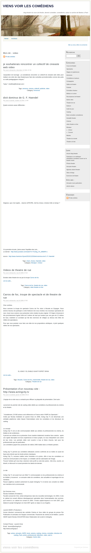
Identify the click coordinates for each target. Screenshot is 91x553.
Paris (20, 535)
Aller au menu (72, 45)
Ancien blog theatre (72, 153)
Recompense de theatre (73, 96)
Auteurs (68, 106)
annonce (25, 88)
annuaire (18, 533)
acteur (13, 533)
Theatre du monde (71, 138)
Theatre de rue (36, 381)
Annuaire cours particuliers (74, 183)
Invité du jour (70, 109)
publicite (42, 88)
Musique (34, 263)
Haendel (38, 261)
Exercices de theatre (72, 175)
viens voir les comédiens (28, 6)
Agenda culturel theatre (73, 169)
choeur (33, 261)
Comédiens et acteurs (72, 78)
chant (28, 261)
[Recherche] (71, 55)
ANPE (24, 533)
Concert (70, 132)
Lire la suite (7, 281)
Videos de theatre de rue (17, 270)
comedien (50, 533)
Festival (68, 87)
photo (25, 535)
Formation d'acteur (71, 90)
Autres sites (37, 537)
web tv (50, 535)
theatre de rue (38, 285)
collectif (36, 88)
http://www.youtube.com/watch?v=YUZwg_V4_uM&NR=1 (29, 252)
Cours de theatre (71, 66)
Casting (68, 112)
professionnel (32, 535)
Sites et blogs (70, 172)
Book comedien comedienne (74, 115)
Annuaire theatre (71, 166)
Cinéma (68, 121)
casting (38, 533)
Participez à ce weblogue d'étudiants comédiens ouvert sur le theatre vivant (76, 158)
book (28, 533)
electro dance (70, 186)
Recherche (70, 52)
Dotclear (85, 547)
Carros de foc (34, 277)
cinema (31, 88)
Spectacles (69, 69)
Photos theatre (70, 163)
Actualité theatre (71, 118)
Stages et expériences (72, 72)
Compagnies (70, 81)
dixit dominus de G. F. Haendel (20, 97)
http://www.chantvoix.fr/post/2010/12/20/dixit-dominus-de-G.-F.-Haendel (31, 256)
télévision (40, 535)
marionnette (36, 380)
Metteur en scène (71, 93)
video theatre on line (36, 287)
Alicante (20, 380)
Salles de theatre (71, 84)
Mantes (68, 135)
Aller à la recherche (82, 45)
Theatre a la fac (70, 141)
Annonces (37, 90)
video (47, 88)
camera (33, 533)
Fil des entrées (10, 57)
